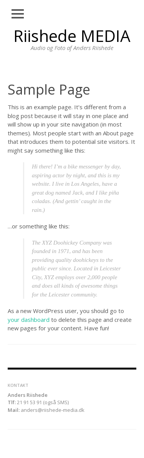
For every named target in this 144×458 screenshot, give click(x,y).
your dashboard (29, 319)
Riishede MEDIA (72, 36)
